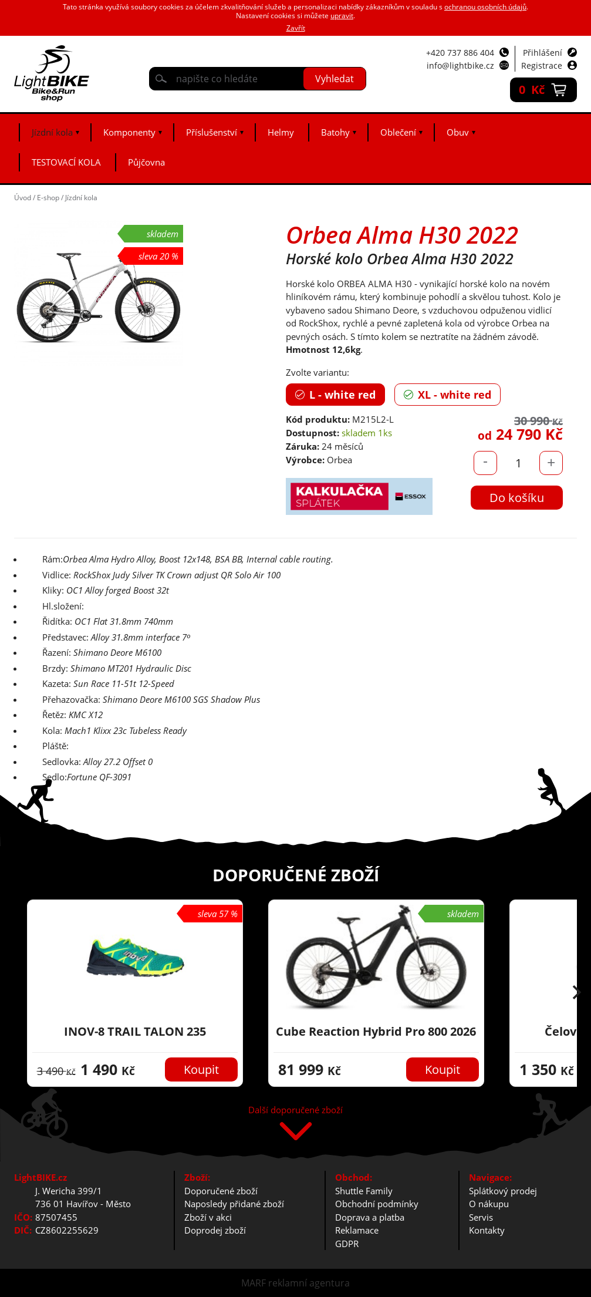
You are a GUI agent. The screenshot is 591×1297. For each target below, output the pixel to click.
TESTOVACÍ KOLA (66, 162)
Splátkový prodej (503, 1191)
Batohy (335, 132)
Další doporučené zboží (295, 1111)
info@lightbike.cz (460, 65)
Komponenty (129, 132)
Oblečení (398, 132)
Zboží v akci (208, 1217)
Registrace (541, 65)
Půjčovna (146, 162)
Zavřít (295, 28)
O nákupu (489, 1204)
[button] (577, 993)
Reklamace (357, 1230)
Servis (481, 1217)
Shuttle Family (364, 1191)
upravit (341, 16)
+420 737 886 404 (460, 52)
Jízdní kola (52, 132)
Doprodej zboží (215, 1230)
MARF (253, 1282)
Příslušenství (211, 132)
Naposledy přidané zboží (234, 1204)
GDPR (347, 1243)
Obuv (458, 132)
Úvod (22, 198)
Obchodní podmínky (376, 1204)
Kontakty (487, 1230)
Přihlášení (542, 52)
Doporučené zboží (221, 1191)
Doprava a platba (369, 1217)
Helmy (281, 132)
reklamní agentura (309, 1282)
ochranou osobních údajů (485, 7)
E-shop (48, 198)
